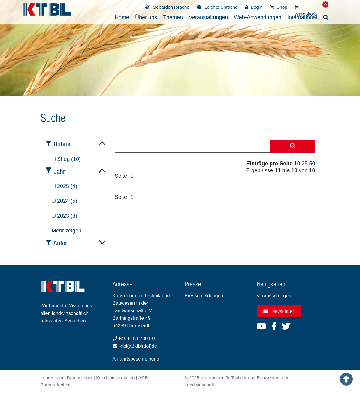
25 (304, 163)
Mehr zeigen (66, 231)
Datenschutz (79, 377)
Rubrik (62, 144)
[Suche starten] (292, 146)
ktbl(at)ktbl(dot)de (138, 346)
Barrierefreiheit (56, 384)
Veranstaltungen (274, 295)
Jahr (59, 171)
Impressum (52, 377)
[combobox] (192, 146)
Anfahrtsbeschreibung (136, 359)
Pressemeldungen (204, 295)
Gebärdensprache (172, 7)
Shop (279, 7)
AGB (143, 377)
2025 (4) (64, 186)
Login (254, 7)
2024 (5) (64, 201)
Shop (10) (66, 159)
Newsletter (278, 311)
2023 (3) (64, 216)
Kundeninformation (115, 377)
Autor (60, 243)
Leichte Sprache (221, 7)
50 (312, 163)
